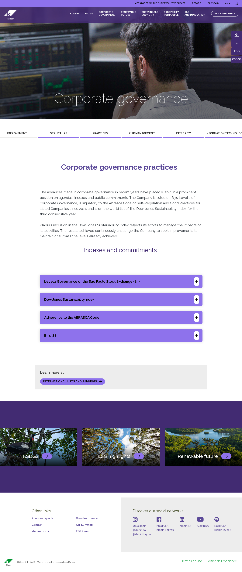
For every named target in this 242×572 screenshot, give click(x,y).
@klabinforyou (142, 534)
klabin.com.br (40, 531)
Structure (58, 133)
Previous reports (42, 518)
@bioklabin (139, 525)
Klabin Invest (222, 529)
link (47, 456)
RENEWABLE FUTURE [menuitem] (128, 13)
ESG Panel (82, 531)
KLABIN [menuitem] (74, 13)
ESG (237, 51)
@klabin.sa (139, 530)
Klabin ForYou (165, 529)
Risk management (142, 133)
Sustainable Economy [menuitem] (150, 13)
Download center (87, 518)
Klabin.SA (162, 525)
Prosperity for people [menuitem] (171, 13)
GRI (236, 43)
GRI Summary (85, 524)
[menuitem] (160, 3)
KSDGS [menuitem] (89, 13)
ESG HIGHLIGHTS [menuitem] (224, 13)
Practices (100, 133)
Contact (37, 524)
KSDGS (236, 59)
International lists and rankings (70, 381)
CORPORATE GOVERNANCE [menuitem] (107, 13)
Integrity (183, 133)
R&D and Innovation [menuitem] (195, 13)
